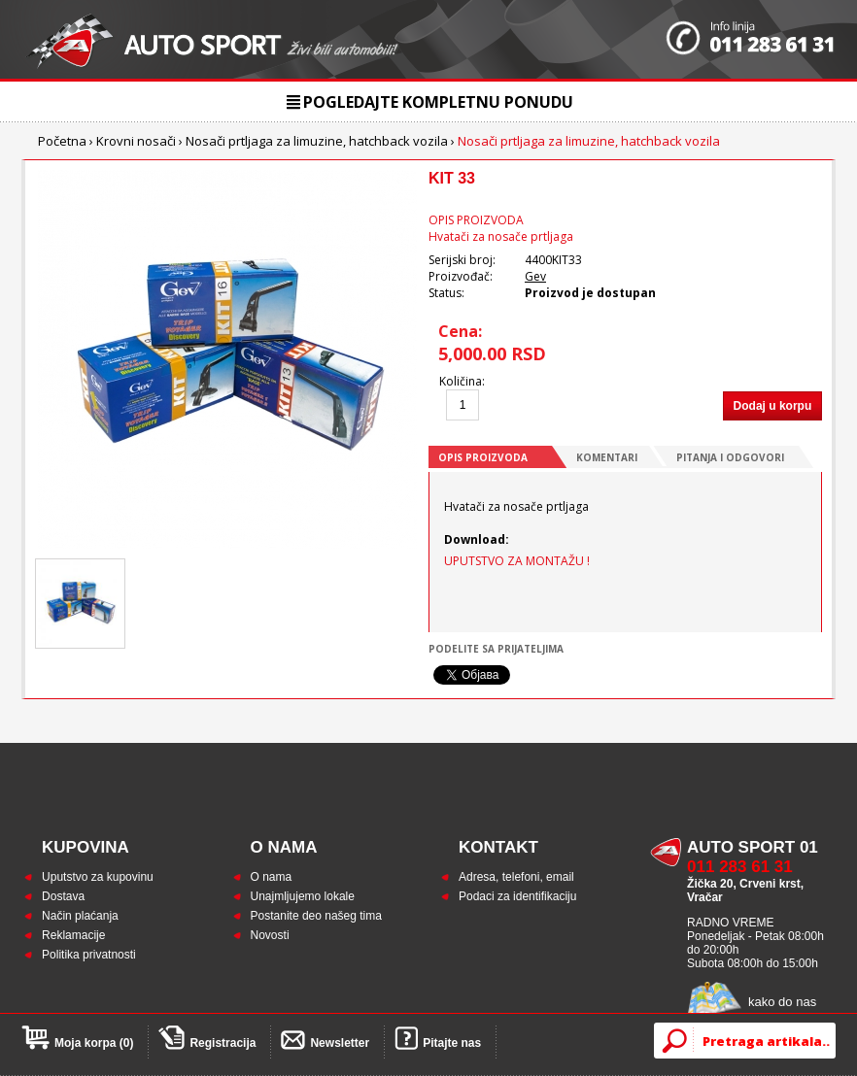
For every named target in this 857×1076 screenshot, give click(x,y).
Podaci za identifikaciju (517, 896)
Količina (460, 381)
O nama (271, 877)
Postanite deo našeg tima (316, 916)
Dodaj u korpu (773, 406)
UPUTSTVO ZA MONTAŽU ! (517, 561)
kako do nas (782, 1001)
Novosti (270, 935)
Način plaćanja (80, 916)
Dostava (63, 896)
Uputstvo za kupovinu (98, 877)
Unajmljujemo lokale (303, 896)
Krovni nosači (136, 141)
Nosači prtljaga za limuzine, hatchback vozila (317, 141)
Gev (535, 276)
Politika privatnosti (89, 954)
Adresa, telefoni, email (516, 877)
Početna (62, 141)
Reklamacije (73, 935)
